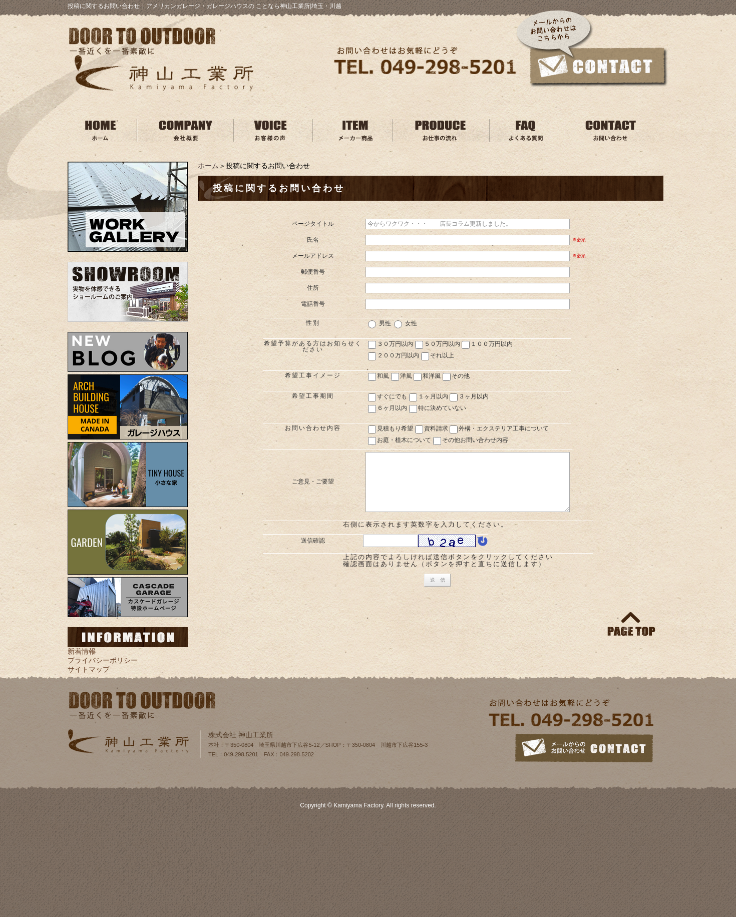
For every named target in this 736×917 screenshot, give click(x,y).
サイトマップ (89, 669)
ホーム (208, 166)
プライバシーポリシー (103, 660)
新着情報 (82, 651)
